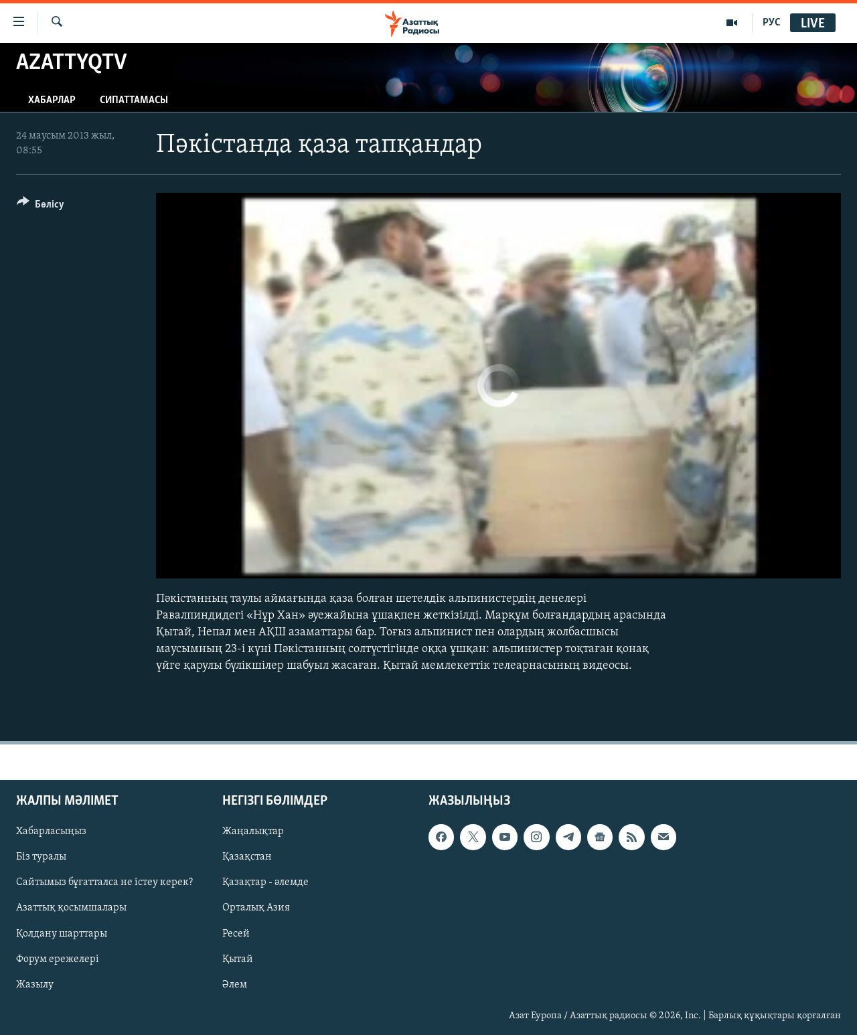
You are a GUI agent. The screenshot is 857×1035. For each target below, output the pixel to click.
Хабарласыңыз (51, 831)
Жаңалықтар (253, 831)
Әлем (234, 984)
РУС (772, 22)
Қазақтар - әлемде (265, 882)
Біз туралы (41, 857)
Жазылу (35, 984)
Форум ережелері (57, 958)
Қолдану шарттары (61, 933)
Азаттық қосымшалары (71, 907)
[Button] (40, 206)
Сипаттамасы (134, 100)
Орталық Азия (256, 907)
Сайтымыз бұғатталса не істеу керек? (104, 882)
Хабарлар (52, 100)
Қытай (237, 958)
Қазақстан (247, 857)
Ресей (236, 933)
